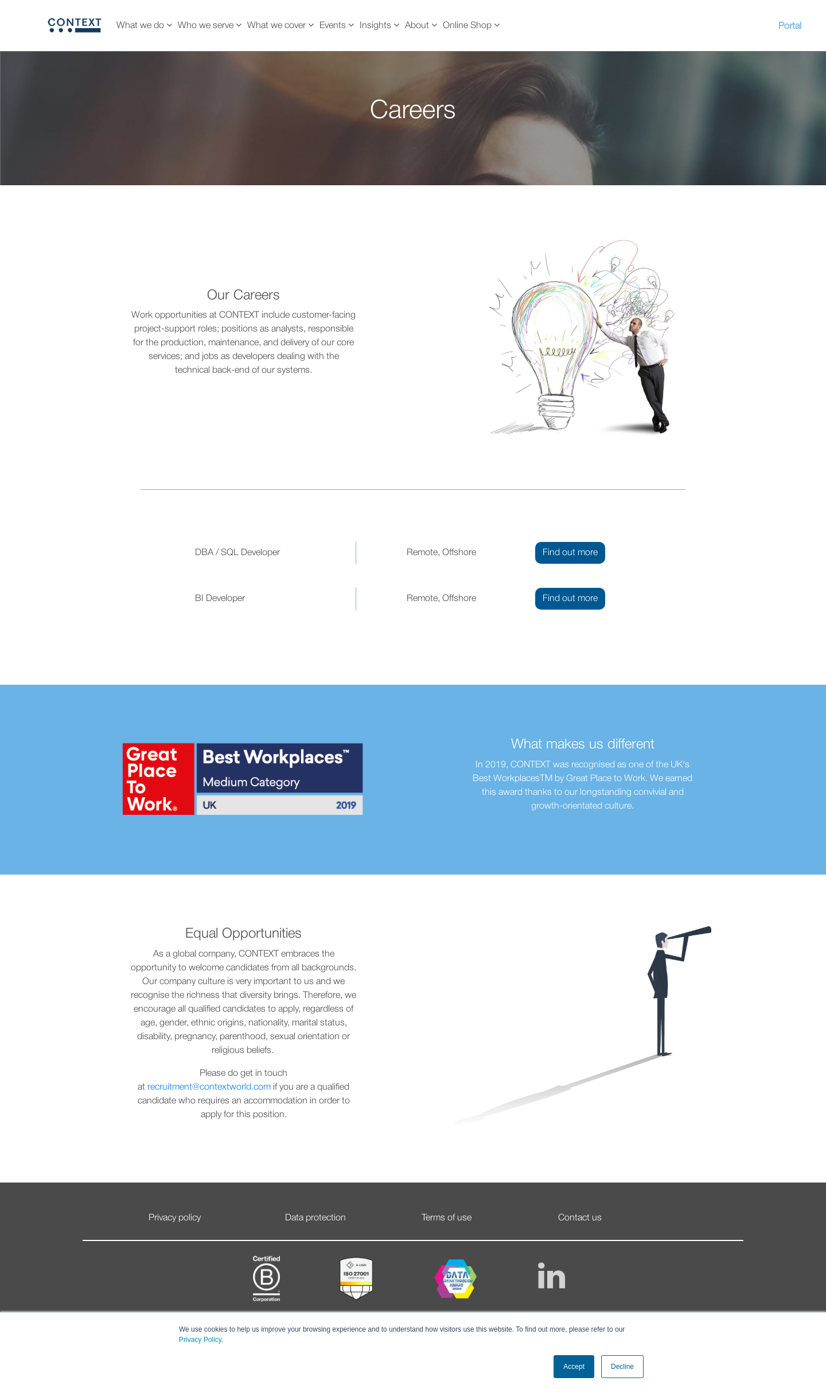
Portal (789, 26)
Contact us (580, 1218)
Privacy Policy (200, 1340)
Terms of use (447, 1218)
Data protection (315, 1218)
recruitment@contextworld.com (209, 1087)
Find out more (570, 553)
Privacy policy (175, 1218)
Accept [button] (574, 1367)
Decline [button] (622, 1367)
